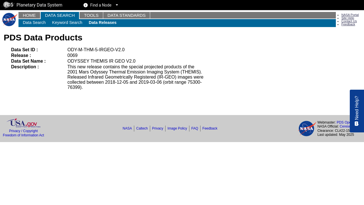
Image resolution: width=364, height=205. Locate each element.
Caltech (142, 128)
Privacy (157, 128)
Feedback (348, 24)
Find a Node (100, 5)
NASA (127, 128)
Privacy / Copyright (23, 131)
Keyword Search (67, 22)
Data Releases (103, 22)
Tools (91, 15)
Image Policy (177, 128)
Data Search (60, 15)
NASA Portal (350, 15)
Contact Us (349, 21)
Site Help (347, 18)
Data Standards (126, 15)
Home (29, 15)
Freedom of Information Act (23, 135)
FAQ (194, 128)
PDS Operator (347, 122)
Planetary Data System (31, 5)
